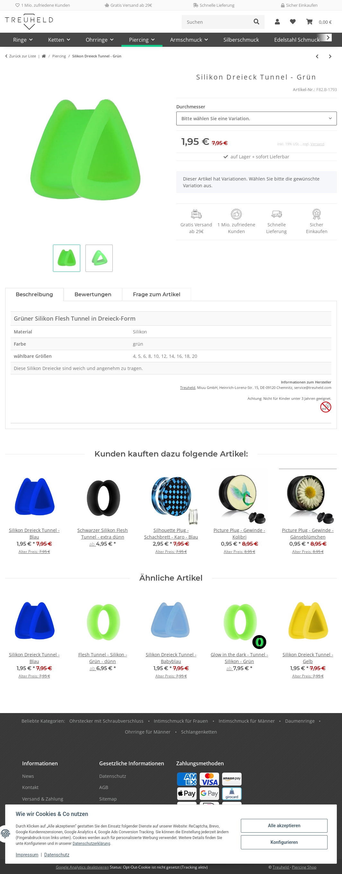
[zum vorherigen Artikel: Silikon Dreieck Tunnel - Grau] (317, 56)
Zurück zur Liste (22, 56)
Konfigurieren (284, 842)
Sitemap (108, 799)
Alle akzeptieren (284, 825)
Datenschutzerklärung (91, 843)
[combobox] (256, 118)
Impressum (27, 854)
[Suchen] (215, 22)
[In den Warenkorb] (10, 69)
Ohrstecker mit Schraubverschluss (106, 721)
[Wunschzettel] (293, 22)
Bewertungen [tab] (93, 294)
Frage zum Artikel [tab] (156, 294)
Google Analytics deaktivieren (82, 867)
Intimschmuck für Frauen (181, 721)
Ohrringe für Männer (148, 732)
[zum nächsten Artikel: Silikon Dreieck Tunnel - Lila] (330, 56)
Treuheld (187, 387)
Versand (317, 143)
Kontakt (30, 787)
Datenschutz (56, 854)
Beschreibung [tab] (34, 294)
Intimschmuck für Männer (247, 721)
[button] (277, 22)
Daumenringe (300, 721)
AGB (103, 787)
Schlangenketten (199, 732)
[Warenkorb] (319, 22)
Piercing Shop (304, 867)
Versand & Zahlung (42, 799)
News (28, 776)
